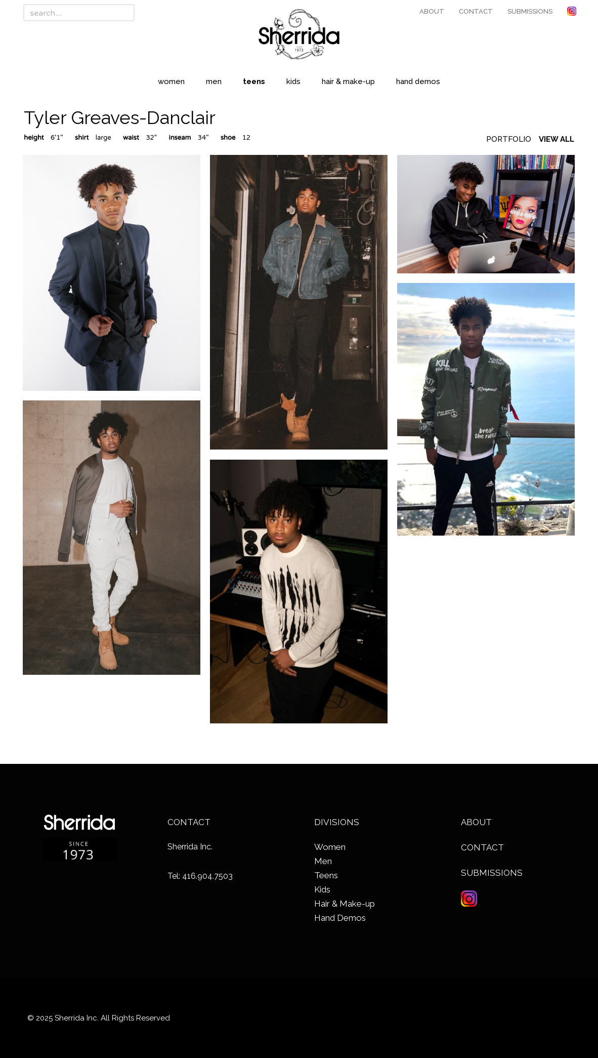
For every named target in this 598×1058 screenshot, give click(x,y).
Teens (254, 81)
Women (171, 81)
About (431, 11)
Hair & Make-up (348, 81)
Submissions (529, 11)
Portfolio (508, 139)
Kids (293, 81)
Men (214, 81)
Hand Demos (418, 81)
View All (556, 139)
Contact (476, 11)
